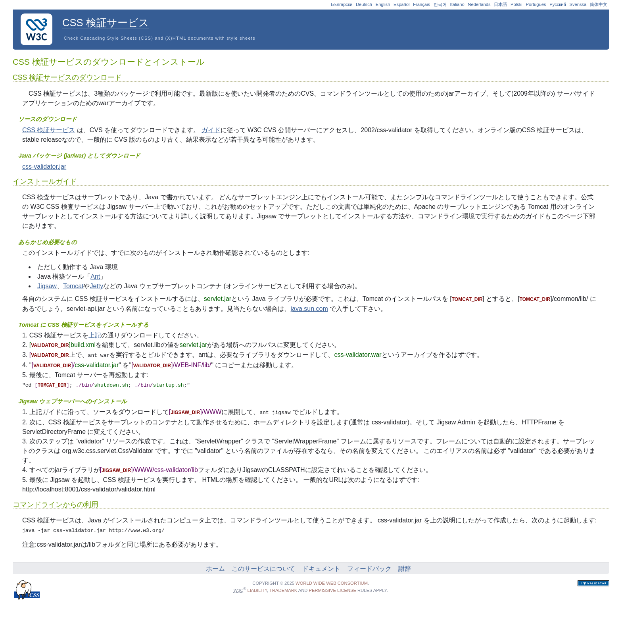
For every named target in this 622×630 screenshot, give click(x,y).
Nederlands (479, 4)
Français (421, 4)
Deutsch (364, 4)
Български (341, 4)
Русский (557, 4)
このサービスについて (263, 566)
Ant (95, 276)
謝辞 (404, 566)
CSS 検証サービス (48, 130)
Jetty (96, 286)
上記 (94, 335)
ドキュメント (321, 566)
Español (401, 4)
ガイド (211, 130)
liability (257, 588)
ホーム (215, 566)
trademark (283, 588)
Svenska (577, 4)
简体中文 (598, 4)
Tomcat (73, 286)
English (383, 4)
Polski (516, 4)
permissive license (332, 588)
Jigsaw (47, 286)
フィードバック (369, 566)
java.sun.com (309, 308)
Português (536, 4)
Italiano (457, 4)
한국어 (440, 4)
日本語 (500, 4)
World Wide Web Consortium (332, 581)
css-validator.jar (44, 166)
